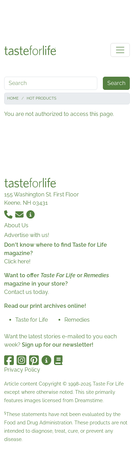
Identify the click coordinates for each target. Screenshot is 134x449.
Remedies (77, 319)
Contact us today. (26, 292)
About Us (16, 225)
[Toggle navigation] (120, 50)
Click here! (17, 261)
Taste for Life (31, 319)
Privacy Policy (22, 369)
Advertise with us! (26, 235)
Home (13, 98)
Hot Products (41, 98)
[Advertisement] (67, 20)
